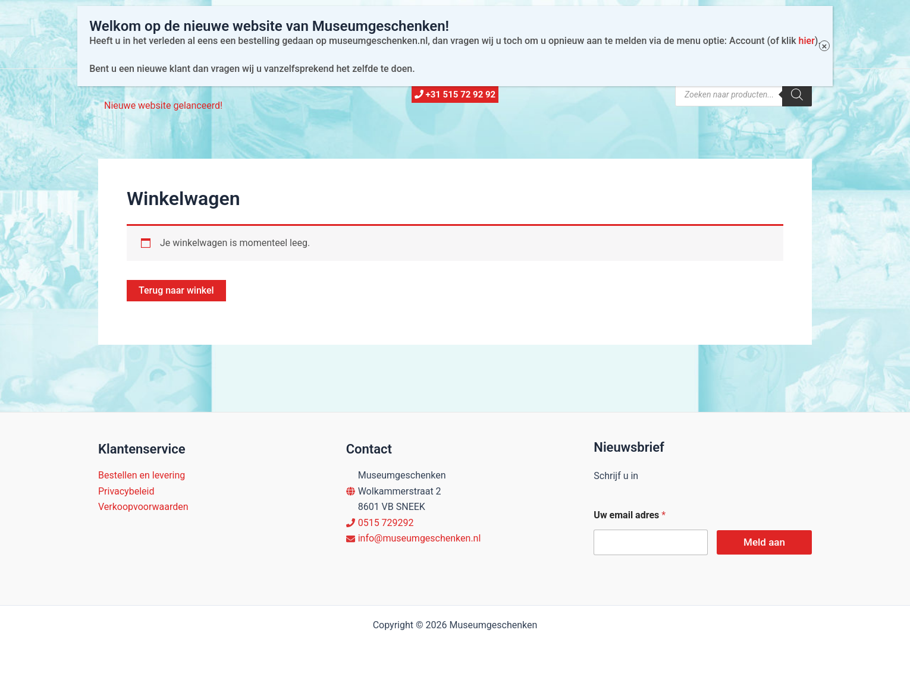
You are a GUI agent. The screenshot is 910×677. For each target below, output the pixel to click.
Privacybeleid (126, 491)
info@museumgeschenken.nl (419, 538)
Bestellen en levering (141, 475)
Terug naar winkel (176, 290)
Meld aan (764, 542)
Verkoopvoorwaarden (143, 506)
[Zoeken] (797, 94)
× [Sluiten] (815, 29)
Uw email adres (630, 515)
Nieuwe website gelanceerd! (163, 105)
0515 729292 (386, 522)
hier (797, 23)
